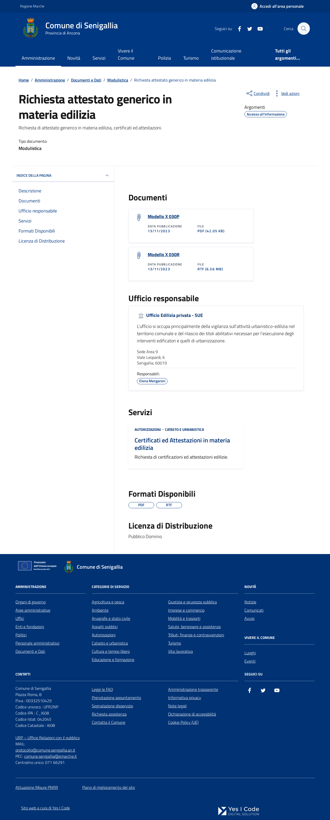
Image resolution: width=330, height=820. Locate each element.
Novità (73, 58)
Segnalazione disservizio (112, 706)
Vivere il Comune (126, 54)
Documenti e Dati (30, 651)
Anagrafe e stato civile (111, 618)
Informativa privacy (184, 697)
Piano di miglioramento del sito (108, 787)
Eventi (249, 661)
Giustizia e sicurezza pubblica (192, 602)
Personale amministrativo (37, 643)
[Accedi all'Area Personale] (277, 6)
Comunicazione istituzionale (226, 54)
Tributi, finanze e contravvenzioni (196, 635)
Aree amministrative (32, 610)
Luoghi (250, 653)
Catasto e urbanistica (184, 429)
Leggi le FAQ (102, 689)
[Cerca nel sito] (304, 28)
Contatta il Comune (108, 722)
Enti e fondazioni (29, 626)
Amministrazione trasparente (193, 689)
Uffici (19, 618)
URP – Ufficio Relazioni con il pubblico (47, 738)
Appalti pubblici (105, 626)
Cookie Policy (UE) (183, 722)
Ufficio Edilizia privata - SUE (170, 315)
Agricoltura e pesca (108, 602)
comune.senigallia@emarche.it (50, 756)
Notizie (250, 602)
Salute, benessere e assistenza (194, 626)
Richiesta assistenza (109, 714)
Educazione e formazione (113, 659)
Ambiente (100, 610)
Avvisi (249, 618)
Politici (21, 635)
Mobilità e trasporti (184, 618)
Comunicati (253, 610)
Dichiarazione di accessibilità (192, 714)
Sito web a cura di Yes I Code (45, 808)
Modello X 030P (163, 216)
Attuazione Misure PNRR (36, 787)
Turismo (191, 58)
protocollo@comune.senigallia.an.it (45, 750)
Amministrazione (38, 58)
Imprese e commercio (186, 610)
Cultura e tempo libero (111, 651)
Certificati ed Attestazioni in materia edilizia (182, 444)
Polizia (164, 58)
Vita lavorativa (180, 651)
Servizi (99, 58)
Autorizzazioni (148, 429)
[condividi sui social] (257, 93)
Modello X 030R (163, 254)
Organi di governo (30, 602)
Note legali (177, 706)
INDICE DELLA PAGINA (63, 175)
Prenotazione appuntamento (116, 697)
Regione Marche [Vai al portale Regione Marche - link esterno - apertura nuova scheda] (32, 6)
